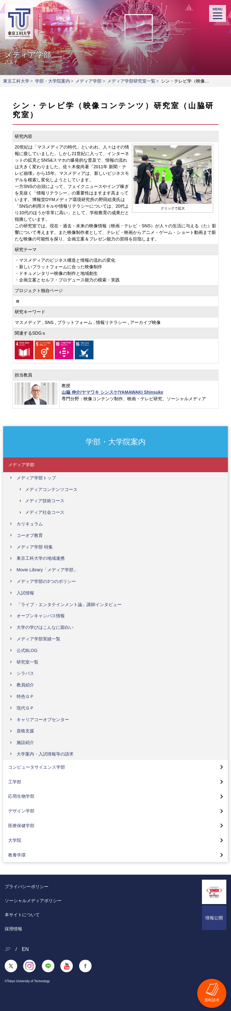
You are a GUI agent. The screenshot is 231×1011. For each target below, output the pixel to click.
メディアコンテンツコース (51, 489)
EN (25, 949)
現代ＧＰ (25, 707)
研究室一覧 (27, 662)
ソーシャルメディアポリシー (33, 900)
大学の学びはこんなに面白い (45, 627)
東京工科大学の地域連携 (41, 558)
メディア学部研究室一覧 (131, 80)
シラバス (25, 673)
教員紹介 (25, 684)
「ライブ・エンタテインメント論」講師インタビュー (69, 604)
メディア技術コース (44, 500)
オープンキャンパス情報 (41, 615)
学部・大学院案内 (52, 80)
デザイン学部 (21, 810)
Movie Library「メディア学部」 (47, 569)
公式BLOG (27, 650)
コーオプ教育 (30, 535)
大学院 (14, 840)
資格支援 (25, 730)
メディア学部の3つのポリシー (46, 581)
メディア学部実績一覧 (38, 638)
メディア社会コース (44, 512)
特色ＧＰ (25, 696)
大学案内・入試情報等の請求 (45, 753)
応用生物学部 (21, 796)
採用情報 (13, 928)
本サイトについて (22, 914)
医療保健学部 (21, 825)
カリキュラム (30, 523)
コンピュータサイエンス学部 (36, 767)
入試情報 (25, 592)
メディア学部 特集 (35, 546)
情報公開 (214, 917)
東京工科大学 (16, 80)
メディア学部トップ (36, 477)
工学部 (14, 781)
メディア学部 (88, 80)
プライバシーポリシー (26, 886)
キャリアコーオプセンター (43, 719)
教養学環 (17, 854)
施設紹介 (25, 742)
